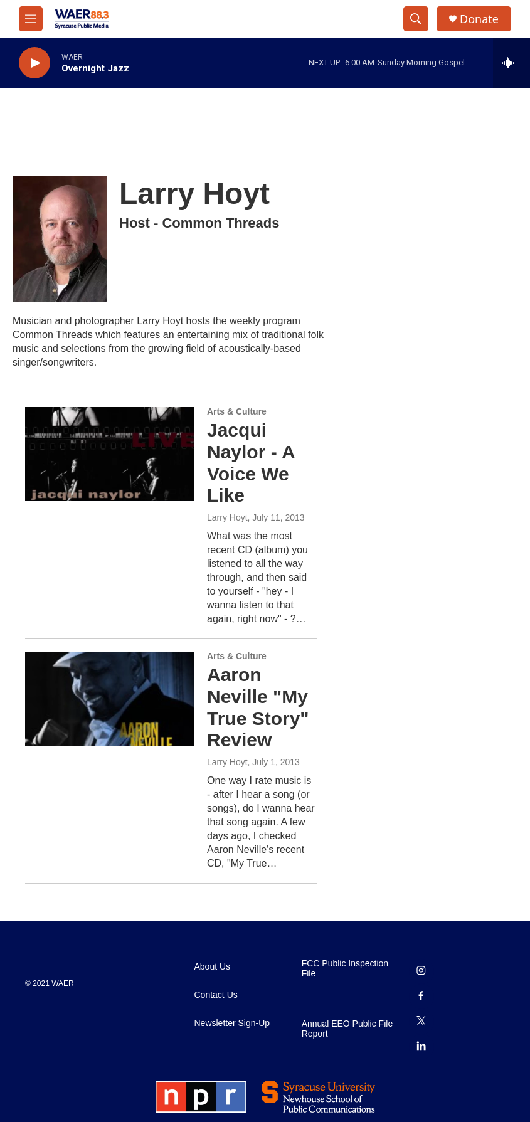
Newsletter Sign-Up (232, 1023)
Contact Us (216, 995)
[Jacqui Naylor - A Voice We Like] (109, 454)
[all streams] (511, 63)
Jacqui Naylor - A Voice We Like (250, 462)
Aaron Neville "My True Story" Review (258, 707)
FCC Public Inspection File (345, 968)
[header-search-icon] (415, 18)
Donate (479, 19)
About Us (212, 966)
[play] (34, 63)
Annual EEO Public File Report (347, 1029)
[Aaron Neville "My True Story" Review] (109, 699)
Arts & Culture (237, 411)
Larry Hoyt (227, 517)
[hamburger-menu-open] (31, 18)
